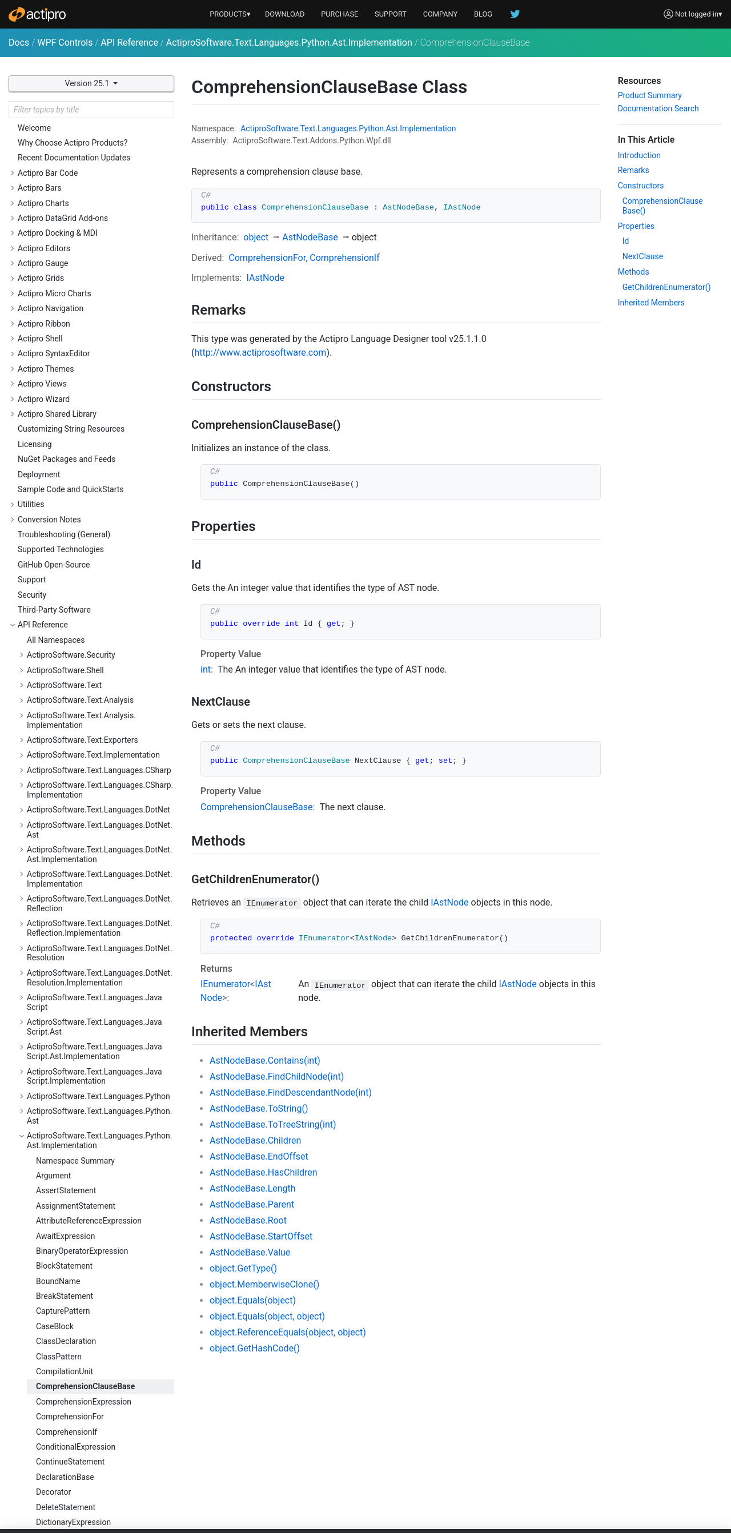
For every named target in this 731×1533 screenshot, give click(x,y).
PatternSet (55, 991)
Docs (19, 42)
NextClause (642, 256)
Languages (337, 128)
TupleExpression (65, 1247)
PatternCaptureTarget (74, 975)
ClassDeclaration (66, 358)
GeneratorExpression (73, 659)
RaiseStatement (64, 1036)
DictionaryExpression (73, 539)
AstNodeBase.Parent (252, 1204)
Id (625, 241)
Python (371, 128)
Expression (55, 584)
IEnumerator (225, 984)
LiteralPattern (60, 855)
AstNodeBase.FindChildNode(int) (277, 1076)
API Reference (129, 42)
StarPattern (56, 1156)
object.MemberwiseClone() (264, 1284)
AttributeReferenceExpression (89, 237)
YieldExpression (64, 1352)
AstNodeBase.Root (248, 1220)
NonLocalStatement (71, 900)
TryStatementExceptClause (84, 1232)
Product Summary (650, 95)
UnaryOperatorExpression (81, 1277)
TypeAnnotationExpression (83, 1262)
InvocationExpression (74, 749)
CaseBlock (55, 343)
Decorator (53, 508)
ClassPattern (59, 373)
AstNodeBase (310, 237)
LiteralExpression (66, 840)
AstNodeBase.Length (253, 1188)
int (205, 669)
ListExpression (62, 825)
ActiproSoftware (269, 128)
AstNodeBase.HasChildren (264, 1172)
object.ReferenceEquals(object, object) (288, 1332)
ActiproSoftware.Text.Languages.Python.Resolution (99, 1446)
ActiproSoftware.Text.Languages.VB (91, 1490)
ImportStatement (66, 734)
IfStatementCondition (74, 720)
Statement (54, 1171)
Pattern (49, 960)
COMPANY (440, 14)
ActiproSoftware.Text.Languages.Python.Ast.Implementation (289, 42)
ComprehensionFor (70, 433)
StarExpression (63, 1141)
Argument (53, 192)
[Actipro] (37, 14)
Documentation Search (658, 108)
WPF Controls (65, 42)
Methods (633, 271)
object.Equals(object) (253, 1300)
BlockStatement (64, 282)
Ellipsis (48, 553)
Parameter (54, 915)
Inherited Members (651, 302)
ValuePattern (59, 1292)
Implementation (428, 128)
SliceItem (52, 1126)
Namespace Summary (75, 177)
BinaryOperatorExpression (82, 267)
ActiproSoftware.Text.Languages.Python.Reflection (99, 1397)
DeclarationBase (65, 493)
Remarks (633, 170)
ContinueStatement (70, 478)
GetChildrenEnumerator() (666, 287)
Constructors (641, 185)
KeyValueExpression (72, 765)
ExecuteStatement (68, 569)
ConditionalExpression (75, 463)
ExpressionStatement (74, 598)
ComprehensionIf (66, 448)
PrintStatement (63, 1006)
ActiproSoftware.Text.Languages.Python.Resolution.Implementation (99, 1471)
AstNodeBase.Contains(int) (265, 1060)
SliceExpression (64, 1111)
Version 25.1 (88, 83)
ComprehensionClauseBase (85, 403)
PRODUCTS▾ (230, 14)
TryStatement (60, 1217)
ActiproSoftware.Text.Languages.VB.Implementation (92, 1511)
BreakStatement (64, 312)
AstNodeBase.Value (250, 1252)
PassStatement (63, 945)
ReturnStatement (66, 1051)
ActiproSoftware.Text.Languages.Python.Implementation (99, 1372)
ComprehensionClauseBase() (662, 205)
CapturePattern (63, 327)
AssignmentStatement (75, 222)
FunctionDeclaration (71, 644)
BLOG (483, 14)
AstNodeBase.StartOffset (261, 1236)
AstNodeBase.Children (255, 1140)
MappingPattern (64, 870)
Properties (636, 226)
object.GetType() (243, 1268)
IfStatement (57, 704)
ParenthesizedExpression (81, 930)
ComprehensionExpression (83, 418)
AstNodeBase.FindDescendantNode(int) (291, 1092)
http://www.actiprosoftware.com (260, 352)
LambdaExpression (70, 810)
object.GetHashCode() (255, 1348)
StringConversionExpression (86, 1187)
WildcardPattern (64, 1322)
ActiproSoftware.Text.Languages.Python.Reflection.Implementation (99, 1422)
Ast (392, 128)
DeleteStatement (65, 524)
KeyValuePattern (65, 779)
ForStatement (60, 614)
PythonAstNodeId (67, 1020)
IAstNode (265, 277)
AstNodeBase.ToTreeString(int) (273, 1124)
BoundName (58, 298)
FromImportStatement (75, 629)
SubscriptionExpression (78, 1201)
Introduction (639, 155)
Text (308, 128)
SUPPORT (391, 14)
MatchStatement (65, 885)
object (255, 237)
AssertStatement (66, 207)
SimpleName (59, 1096)
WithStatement (62, 1337)
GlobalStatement (65, 674)
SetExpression (61, 1081)
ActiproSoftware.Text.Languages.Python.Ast (99, 132)
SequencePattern (66, 1066)
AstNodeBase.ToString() (259, 1108)
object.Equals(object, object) (267, 1316)
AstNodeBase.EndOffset (259, 1156)
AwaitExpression (65, 252)
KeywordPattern (64, 795)
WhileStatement (64, 1307)
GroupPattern (59, 689)
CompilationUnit (64, 388)
